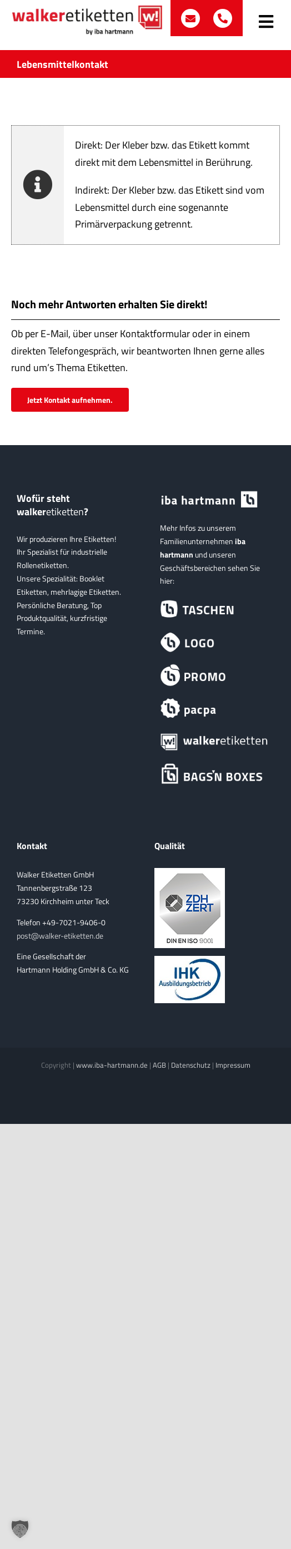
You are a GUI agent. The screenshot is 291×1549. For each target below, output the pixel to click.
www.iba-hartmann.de (112, 1065)
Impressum (232, 1065)
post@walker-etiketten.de (60, 935)
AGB (159, 1065)
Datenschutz (190, 1065)
